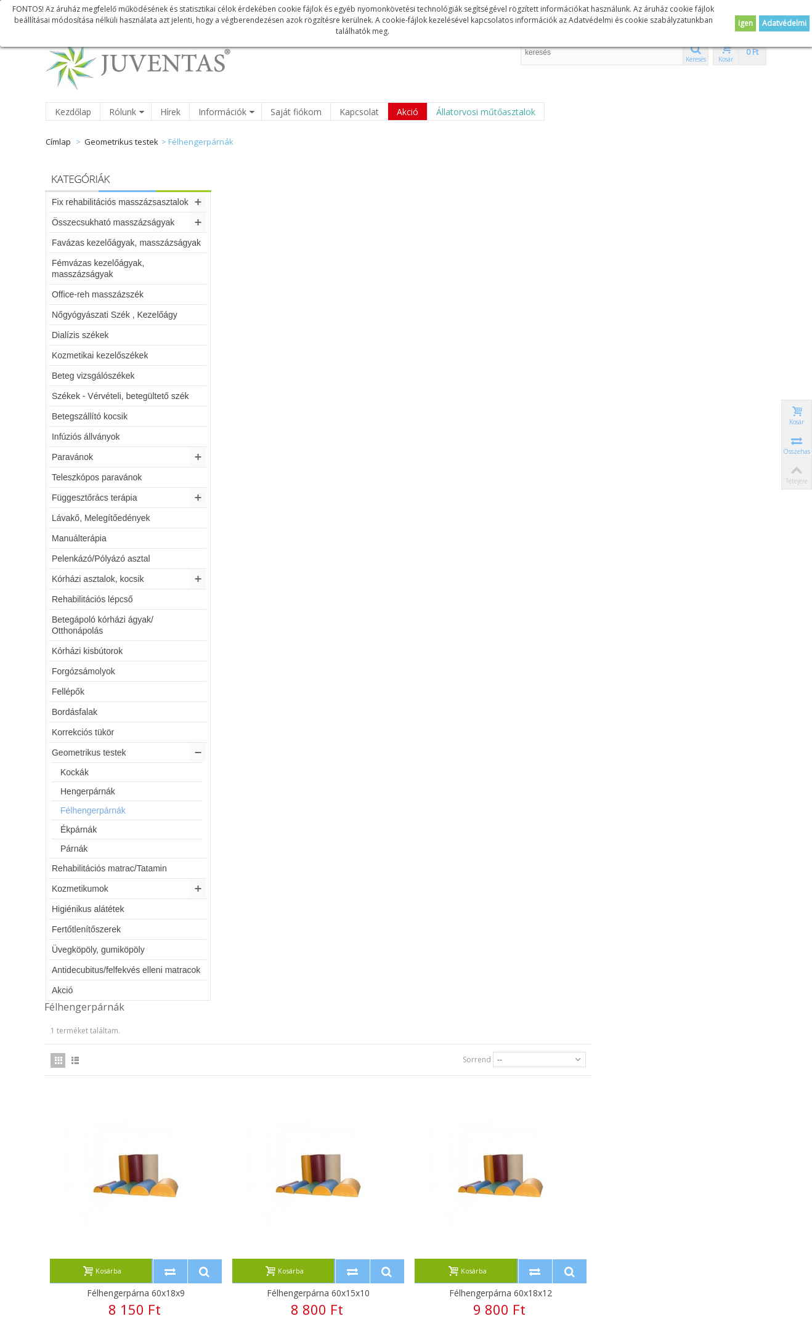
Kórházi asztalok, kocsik (98, 579)
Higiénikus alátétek (88, 909)
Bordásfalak (75, 712)
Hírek (170, 112)
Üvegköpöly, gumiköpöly (98, 950)
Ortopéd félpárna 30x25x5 (498, 973)
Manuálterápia (79, 538)
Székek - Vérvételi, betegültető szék (121, 396)
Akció (407, 112)
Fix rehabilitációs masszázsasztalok (120, 202)
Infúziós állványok (86, 437)
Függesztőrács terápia (95, 498)
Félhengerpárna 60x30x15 (498, 716)
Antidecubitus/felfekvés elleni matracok (126, 970)
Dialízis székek (81, 335)
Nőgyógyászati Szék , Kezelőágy (115, 315)
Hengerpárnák (88, 791)
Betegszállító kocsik (90, 416)
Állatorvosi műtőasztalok (485, 112)
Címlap (58, 141)
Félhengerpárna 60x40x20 (319, 973)
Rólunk (127, 112)
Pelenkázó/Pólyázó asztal (101, 558)
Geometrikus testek (121, 141)
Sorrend (651, 225)
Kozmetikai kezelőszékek (100, 355)
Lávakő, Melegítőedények (101, 518)
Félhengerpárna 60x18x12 (676, 459)
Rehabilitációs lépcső (93, 599)
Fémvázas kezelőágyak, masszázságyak (98, 268)
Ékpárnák (79, 829)
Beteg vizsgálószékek (94, 376)
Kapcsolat (359, 112)
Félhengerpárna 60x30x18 (676, 716)
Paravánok (73, 457)
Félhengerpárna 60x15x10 (498, 459)
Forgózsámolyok (84, 671)
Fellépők (68, 691)
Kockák (75, 772)
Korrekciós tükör (83, 732)
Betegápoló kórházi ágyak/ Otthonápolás (103, 625)
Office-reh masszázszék (98, 294)
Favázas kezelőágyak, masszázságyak (126, 243)
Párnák (74, 849)
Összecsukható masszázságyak (113, 222)
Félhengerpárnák (93, 810)
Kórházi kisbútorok (87, 651)
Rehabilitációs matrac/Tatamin (110, 868)
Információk (226, 112)
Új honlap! (474, 1149)
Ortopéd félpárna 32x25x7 (677, 973)
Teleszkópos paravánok (97, 477)
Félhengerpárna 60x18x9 (319, 459)
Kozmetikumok (80, 889)
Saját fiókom (296, 112)
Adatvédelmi (784, 23)
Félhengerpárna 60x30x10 (319, 716)
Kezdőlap (73, 112)
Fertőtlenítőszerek (86, 929)
